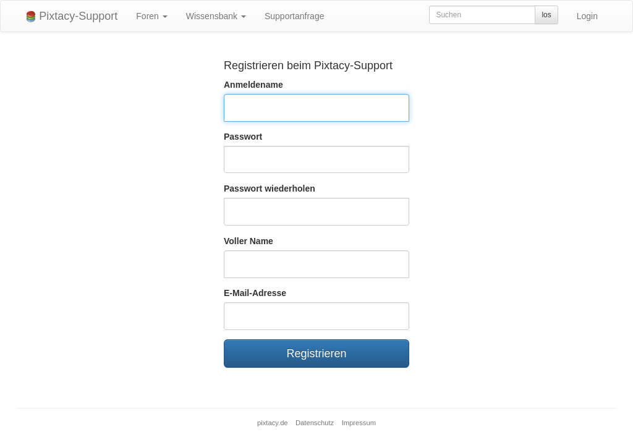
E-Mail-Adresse (255, 293)
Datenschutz (314, 422)
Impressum (359, 422)
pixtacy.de (272, 422)
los (546, 15)
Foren (151, 16)
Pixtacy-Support (71, 16)
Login (587, 16)
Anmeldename (253, 85)
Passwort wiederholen (269, 188)
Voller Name (248, 241)
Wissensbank (216, 16)
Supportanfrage (295, 16)
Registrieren (316, 353)
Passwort (243, 137)
